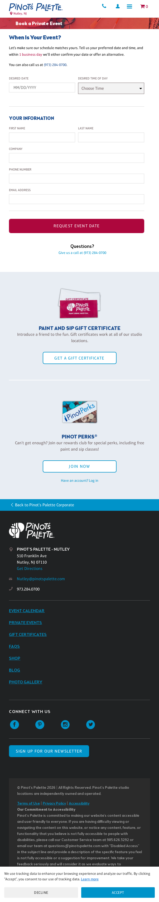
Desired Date (18, 78)
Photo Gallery (25, 682)
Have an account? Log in (79, 480)
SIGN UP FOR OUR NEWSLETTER (49, 751)
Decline (41, 892)
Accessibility (79, 803)
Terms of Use (28, 803)
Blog (14, 670)
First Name (17, 128)
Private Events (25, 623)
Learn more (90, 879)
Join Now (79, 466)
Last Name (85, 128)
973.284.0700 (28, 589)
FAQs (14, 646)
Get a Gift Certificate (79, 358)
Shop (14, 658)
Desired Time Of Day (93, 78)
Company (15, 149)
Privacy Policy (54, 803)
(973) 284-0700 (55, 65)
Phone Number (20, 169)
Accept (118, 892)
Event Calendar (27, 611)
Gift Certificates (28, 634)
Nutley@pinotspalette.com (41, 578)
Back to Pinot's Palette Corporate (44, 504)
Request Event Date (77, 225)
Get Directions (29, 568)
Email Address (20, 190)
